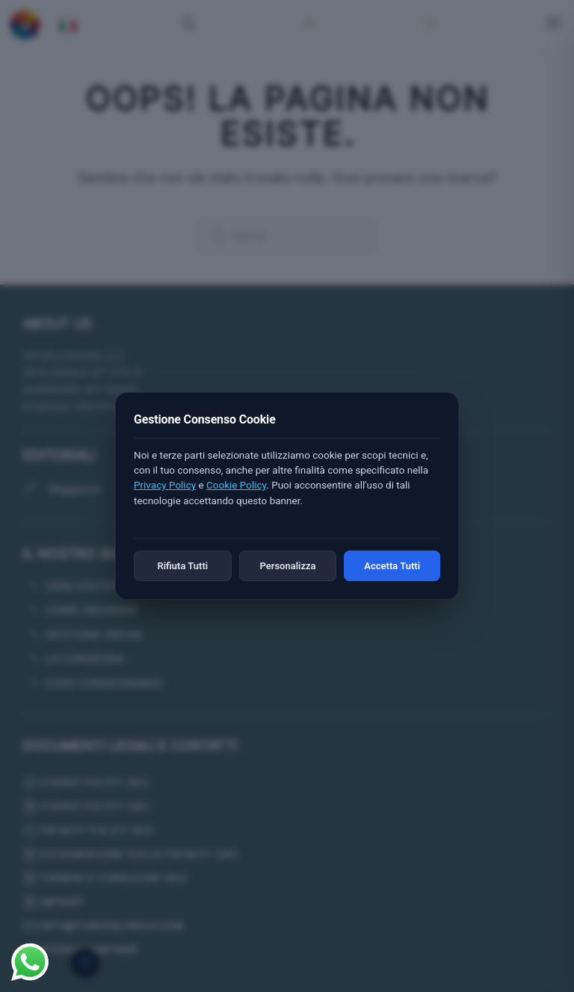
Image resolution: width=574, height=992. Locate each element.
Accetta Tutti (392, 565)
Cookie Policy (236, 485)
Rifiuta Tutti (182, 565)
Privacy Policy (165, 485)
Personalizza (287, 565)
